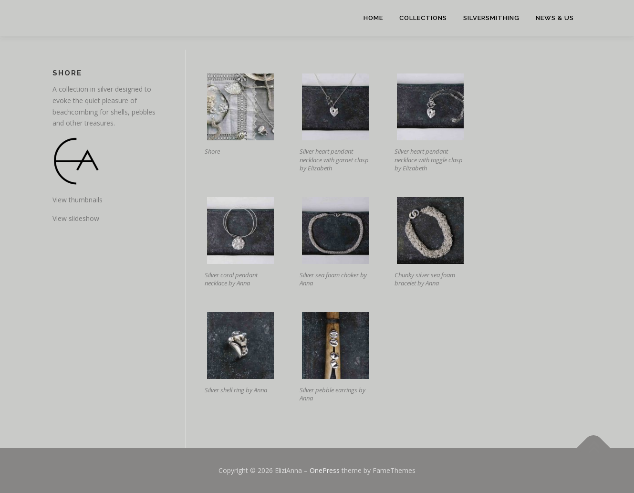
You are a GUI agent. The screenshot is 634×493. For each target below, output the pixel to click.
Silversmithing (491, 17)
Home (373, 17)
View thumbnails (77, 199)
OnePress (325, 470)
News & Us (555, 17)
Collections (423, 17)
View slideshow (75, 218)
